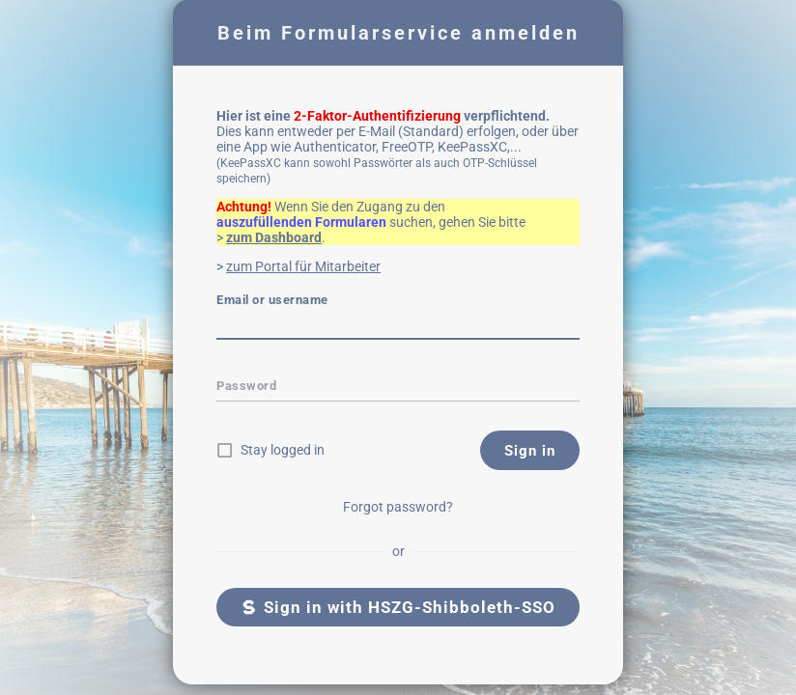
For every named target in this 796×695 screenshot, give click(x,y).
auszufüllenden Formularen (301, 222)
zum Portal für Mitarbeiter (303, 266)
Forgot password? (398, 506)
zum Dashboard (274, 237)
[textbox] (398, 326)
